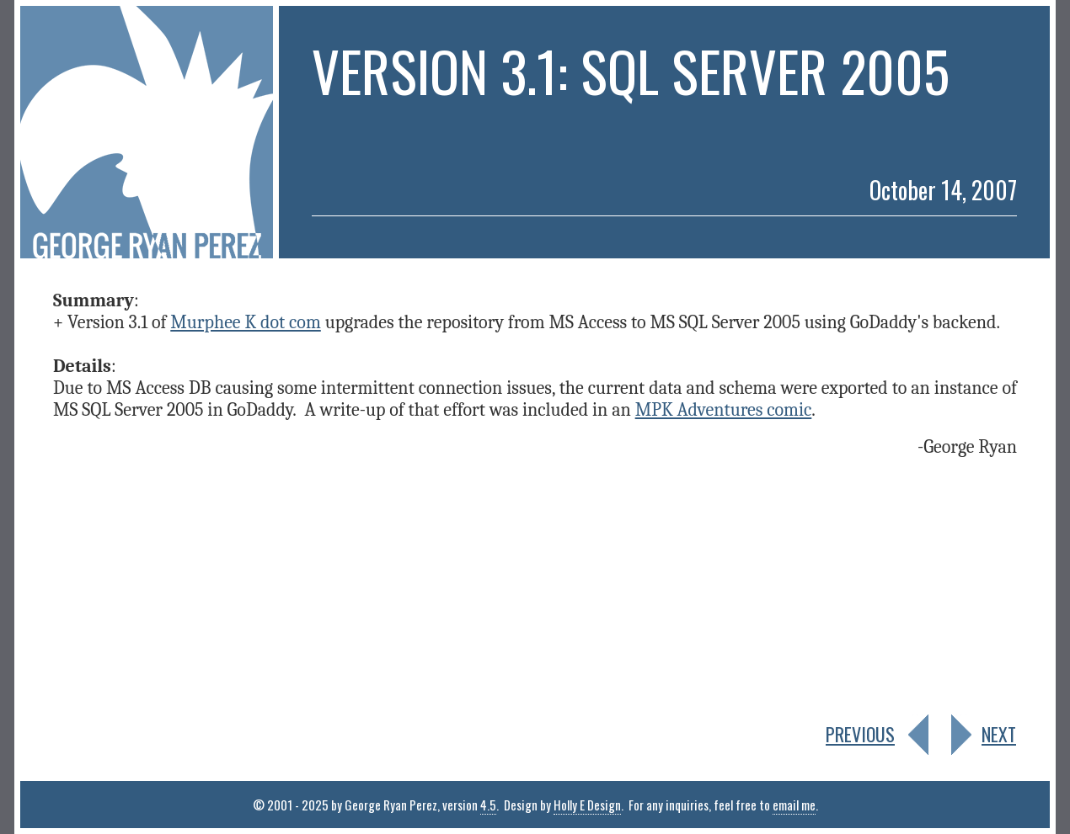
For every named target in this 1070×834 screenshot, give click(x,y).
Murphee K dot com (245, 322)
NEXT (999, 733)
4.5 (488, 804)
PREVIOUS (860, 733)
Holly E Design (587, 804)
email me (794, 804)
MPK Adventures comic (723, 410)
